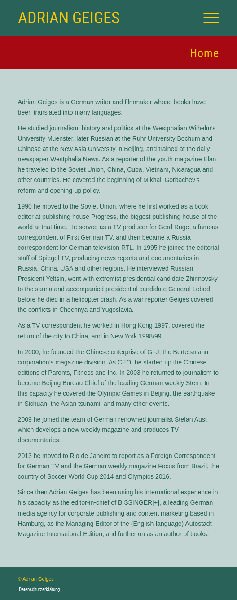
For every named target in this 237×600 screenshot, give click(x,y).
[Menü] (206, 18)
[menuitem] (206, 18)
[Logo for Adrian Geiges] (98, 18)
